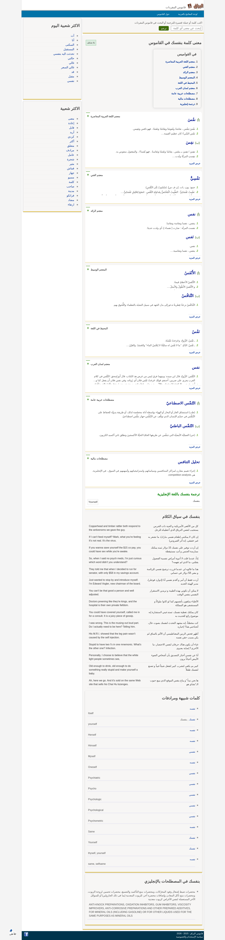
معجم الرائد (188, 72)
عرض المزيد (194, 163)
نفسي (191, 751)
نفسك (191, 719)
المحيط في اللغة (185, 83)
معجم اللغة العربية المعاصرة (179, 61)
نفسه (191, 708)
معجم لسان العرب (184, 88)
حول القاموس (162, 14)
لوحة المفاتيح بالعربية (187, 14)
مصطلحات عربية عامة (182, 93)
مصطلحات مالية (185, 98)
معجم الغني (188, 67)
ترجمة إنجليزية (186, 104)
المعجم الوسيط (186, 77)
